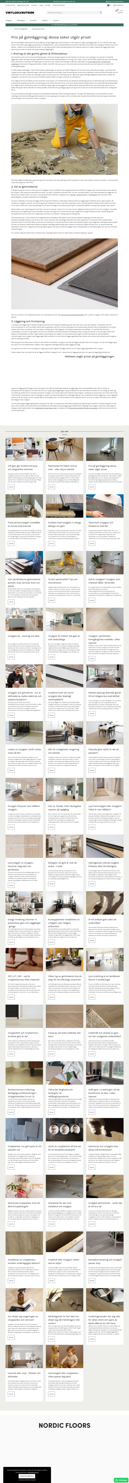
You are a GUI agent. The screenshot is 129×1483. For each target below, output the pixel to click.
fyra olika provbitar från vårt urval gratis (84, 406)
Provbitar (34, 18)
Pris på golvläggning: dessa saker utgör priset (102, 465)
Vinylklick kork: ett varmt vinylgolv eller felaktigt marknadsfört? (61, 694)
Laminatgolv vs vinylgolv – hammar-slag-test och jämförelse (21, 864)
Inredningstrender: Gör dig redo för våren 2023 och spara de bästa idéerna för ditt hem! (104, 1317)
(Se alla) (64, 432)
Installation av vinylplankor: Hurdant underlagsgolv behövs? (24, 1259)
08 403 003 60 (11, 1)
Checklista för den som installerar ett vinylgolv (60, 1202)
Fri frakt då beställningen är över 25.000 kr (65, 22)
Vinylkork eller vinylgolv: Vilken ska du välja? (63, 1259)
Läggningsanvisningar (23, 5)
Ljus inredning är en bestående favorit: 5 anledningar (104, 976)
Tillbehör (46, 18)
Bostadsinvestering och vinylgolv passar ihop (105, 1259)
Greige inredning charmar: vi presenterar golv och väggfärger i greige (24, 920)
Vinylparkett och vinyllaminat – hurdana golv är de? (23, 1032)
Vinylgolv (10, 18)
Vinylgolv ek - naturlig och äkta (24, 633)
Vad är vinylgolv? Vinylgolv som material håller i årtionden (104, 579)
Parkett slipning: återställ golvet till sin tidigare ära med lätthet (104, 692)
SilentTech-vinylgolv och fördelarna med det (100, 522)
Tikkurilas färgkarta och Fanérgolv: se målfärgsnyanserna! (60, 1091)
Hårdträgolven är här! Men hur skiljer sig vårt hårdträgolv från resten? (64, 1317)
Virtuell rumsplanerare (59, 5)
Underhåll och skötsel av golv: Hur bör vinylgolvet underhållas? (104, 1032)
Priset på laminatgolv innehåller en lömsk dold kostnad (24, 522)
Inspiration (34, 5)
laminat (72, 192)
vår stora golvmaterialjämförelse (72, 312)
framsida (16, 26)
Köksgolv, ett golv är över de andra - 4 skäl (62, 862)
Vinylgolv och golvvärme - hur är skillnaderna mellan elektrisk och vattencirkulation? (25, 694)
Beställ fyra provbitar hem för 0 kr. (64, 1)
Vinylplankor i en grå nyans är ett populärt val (24, 1146)
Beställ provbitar (10, 5)
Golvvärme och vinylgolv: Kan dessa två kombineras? (103, 1146)
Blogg (41, 5)
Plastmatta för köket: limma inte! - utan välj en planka (62, 465)
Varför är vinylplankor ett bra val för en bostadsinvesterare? (64, 1146)
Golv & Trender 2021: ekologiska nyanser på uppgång (64, 805)
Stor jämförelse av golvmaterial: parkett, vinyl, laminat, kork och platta (24, 580)
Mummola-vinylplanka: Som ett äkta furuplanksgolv (24, 1202)
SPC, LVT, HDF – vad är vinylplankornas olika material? (24, 976)
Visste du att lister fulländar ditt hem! (64, 1032)
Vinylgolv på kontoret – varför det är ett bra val (105, 1202)
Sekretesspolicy (33, 1472)
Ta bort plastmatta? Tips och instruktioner (63, 579)
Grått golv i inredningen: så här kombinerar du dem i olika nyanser (104, 1091)
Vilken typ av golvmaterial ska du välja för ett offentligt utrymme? (65, 976)
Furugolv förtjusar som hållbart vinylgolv (24, 805)
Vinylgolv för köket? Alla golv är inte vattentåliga (64, 635)
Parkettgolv (22, 18)
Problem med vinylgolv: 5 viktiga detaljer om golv (64, 522)
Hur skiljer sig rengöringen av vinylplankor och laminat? (23, 1316)
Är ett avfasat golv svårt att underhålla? (102, 919)
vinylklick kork (81, 192)
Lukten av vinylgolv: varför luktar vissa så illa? (24, 749)
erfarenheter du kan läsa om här (46, 406)
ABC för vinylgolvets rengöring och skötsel (63, 749)
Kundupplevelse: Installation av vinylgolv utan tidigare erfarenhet (64, 920)
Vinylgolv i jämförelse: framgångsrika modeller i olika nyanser (104, 637)
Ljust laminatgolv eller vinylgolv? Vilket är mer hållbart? (105, 805)
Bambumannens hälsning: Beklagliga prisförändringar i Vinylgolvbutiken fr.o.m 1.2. (22, 1091)
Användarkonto (119, 5)
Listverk (57, 18)
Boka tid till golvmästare (115, 1)
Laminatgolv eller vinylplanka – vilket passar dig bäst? (63, 1373)
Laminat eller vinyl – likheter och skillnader (24, 1373)
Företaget (48, 5)
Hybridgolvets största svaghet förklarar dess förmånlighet (103, 862)
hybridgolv (93, 192)
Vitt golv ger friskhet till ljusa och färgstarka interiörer (22, 465)
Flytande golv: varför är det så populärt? (103, 749)
